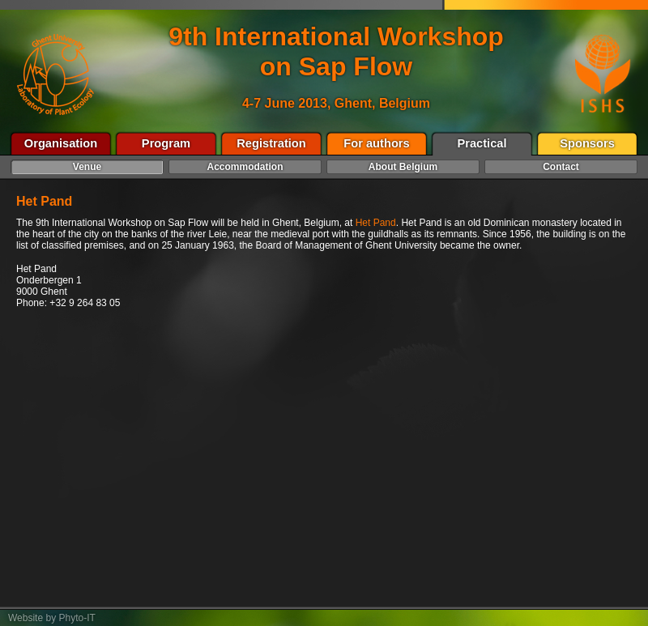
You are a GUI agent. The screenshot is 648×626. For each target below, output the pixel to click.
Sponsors (587, 143)
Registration (271, 143)
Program (166, 143)
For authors (376, 143)
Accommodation (245, 166)
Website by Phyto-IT (52, 618)
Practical (481, 143)
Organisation (60, 143)
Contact (561, 166)
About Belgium (403, 166)
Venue (87, 166)
